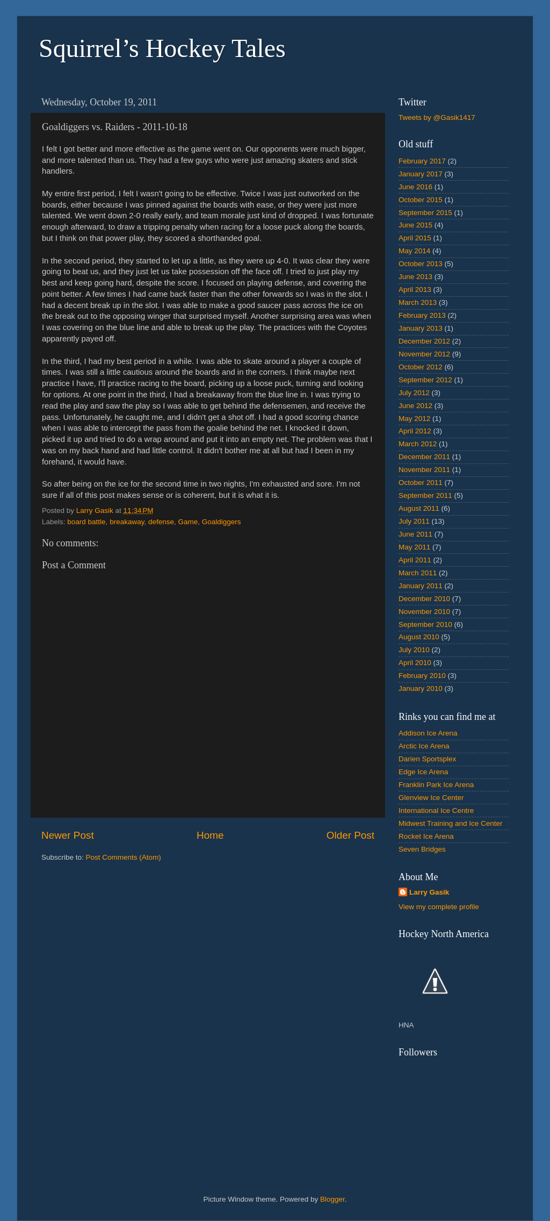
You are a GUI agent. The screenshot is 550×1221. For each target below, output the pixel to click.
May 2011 (414, 547)
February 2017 (422, 161)
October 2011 (421, 483)
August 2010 (419, 637)
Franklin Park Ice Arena (436, 785)
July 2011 (414, 521)
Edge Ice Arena (423, 772)
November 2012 (424, 354)
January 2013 (421, 328)
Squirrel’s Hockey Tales (162, 48)
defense (161, 522)
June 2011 (415, 534)
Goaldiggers (221, 522)
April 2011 (415, 560)
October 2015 (421, 200)
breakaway (127, 522)
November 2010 (424, 612)
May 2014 (414, 251)
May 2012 (414, 419)
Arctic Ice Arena (424, 746)
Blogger (332, 1199)
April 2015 (415, 238)
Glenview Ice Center (431, 798)
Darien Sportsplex (427, 759)
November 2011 (424, 470)
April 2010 (415, 663)
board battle (86, 522)
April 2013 (415, 289)
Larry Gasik (429, 892)
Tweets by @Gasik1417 (437, 117)
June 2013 (415, 277)
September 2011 (425, 495)
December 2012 (424, 341)
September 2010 (425, 624)
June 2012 (415, 406)
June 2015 (415, 225)
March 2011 (418, 573)
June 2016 (415, 187)
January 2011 (421, 586)
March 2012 (418, 444)
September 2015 (425, 213)
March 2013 (418, 302)
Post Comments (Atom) (123, 857)
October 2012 (421, 367)
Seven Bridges (422, 849)
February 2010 (422, 676)
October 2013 (421, 264)
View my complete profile (439, 907)
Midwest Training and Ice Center (451, 823)
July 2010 (414, 650)
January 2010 (421, 688)
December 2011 (424, 457)
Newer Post (67, 835)
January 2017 (421, 174)
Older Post (350, 835)
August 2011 (419, 508)
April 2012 (415, 431)
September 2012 (425, 380)
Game (188, 522)
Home (210, 835)
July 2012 (414, 393)
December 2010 (424, 599)
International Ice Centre (436, 810)
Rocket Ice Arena (426, 836)
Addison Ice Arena (428, 733)
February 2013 (422, 315)
